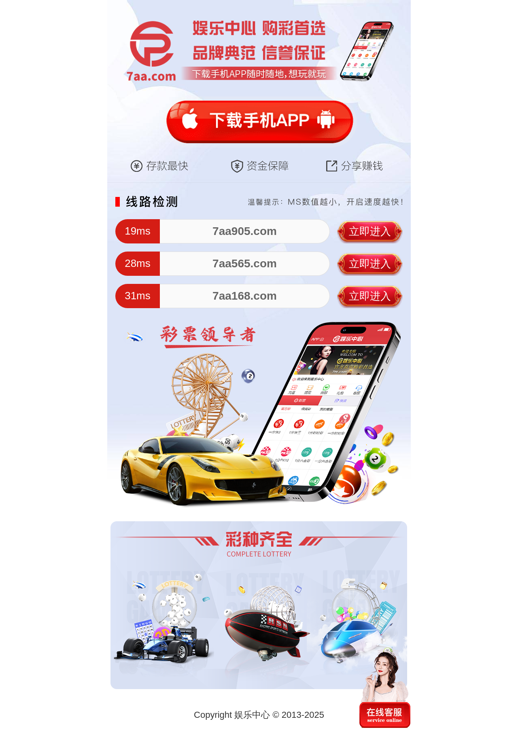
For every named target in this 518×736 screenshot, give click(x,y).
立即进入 (370, 231)
